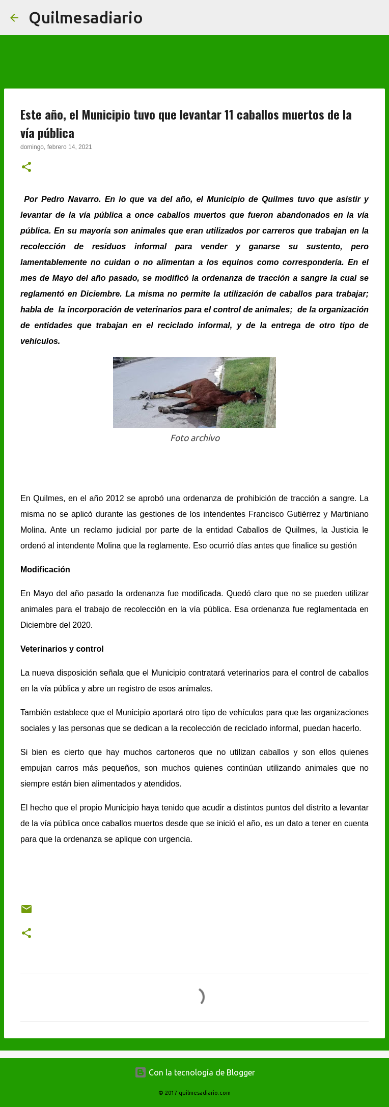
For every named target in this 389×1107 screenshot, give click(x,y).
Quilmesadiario (86, 17)
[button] (26, 168)
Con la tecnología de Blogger (194, 1072)
